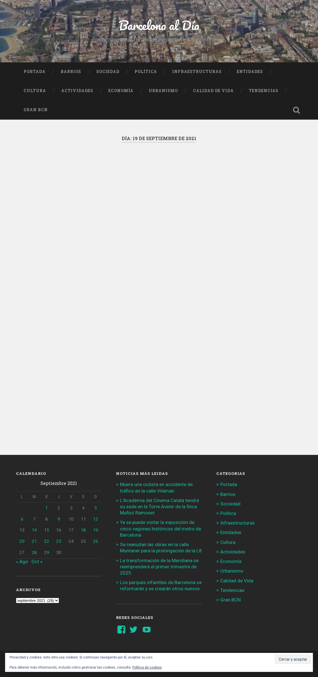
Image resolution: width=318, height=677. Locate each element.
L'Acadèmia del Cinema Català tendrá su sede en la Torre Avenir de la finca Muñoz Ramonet (159, 507)
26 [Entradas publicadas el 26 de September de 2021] (95, 541)
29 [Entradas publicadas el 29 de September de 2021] (46, 552)
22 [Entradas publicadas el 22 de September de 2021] (46, 541)
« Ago (22, 561)
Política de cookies (147, 667)
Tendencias (263, 90)
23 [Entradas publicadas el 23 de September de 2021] (58, 541)
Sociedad (107, 71)
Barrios (71, 71)
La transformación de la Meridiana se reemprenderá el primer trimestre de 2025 (159, 567)
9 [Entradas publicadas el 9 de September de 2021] (59, 519)
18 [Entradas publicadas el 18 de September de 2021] (83, 530)
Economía (120, 90)
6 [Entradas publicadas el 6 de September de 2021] (22, 519)
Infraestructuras (197, 71)
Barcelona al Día (159, 25)
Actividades (77, 90)
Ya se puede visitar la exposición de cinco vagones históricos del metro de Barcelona (160, 528)
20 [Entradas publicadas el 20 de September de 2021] (21, 541)
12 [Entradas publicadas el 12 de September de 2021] (95, 519)
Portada (35, 71)
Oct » (36, 561)
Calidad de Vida (213, 90)
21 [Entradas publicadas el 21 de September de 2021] (34, 541)
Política (146, 71)
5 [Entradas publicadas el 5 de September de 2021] (95, 507)
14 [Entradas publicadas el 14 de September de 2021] (34, 530)
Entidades (250, 71)
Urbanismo (163, 90)
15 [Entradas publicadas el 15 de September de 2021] (46, 530)
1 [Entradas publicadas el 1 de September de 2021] (46, 507)
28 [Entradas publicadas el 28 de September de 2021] (34, 552)
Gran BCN (36, 109)
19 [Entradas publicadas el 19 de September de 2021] (95, 530)
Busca (296, 110)
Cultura (35, 90)
